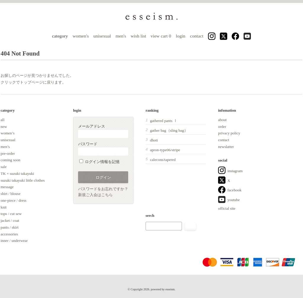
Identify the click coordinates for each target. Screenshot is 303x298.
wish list (138, 35)
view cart (161, 35)
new (4, 126)
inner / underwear (14, 240)
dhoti (154, 140)
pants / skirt (10, 227)
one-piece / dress (13, 200)
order (222, 126)
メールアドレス (103, 131)
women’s (7, 133)
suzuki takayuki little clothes (23, 180)
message (7, 187)
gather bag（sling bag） (169, 130)
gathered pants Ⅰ (163, 120)
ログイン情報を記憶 (99, 161)
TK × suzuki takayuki (17, 173)
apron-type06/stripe (165, 150)
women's (80, 35)
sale (4, 167)
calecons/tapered (163, 159)
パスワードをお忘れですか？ (103, 189)
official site (227, 208)
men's (120, 35)
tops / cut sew (11, 213)
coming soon (10, 160)
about (222, 120)
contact (196, 35)
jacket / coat (10, 220)
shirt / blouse (10, 193)
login (180, 35)
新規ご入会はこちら (95, 195)
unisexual (102, 35)
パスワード (103, 149)
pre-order (8, 153)
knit (4, 207)
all (2, 120)
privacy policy (229, 133)
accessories (9, 234)
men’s (5, 146)
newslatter (226, 146)
